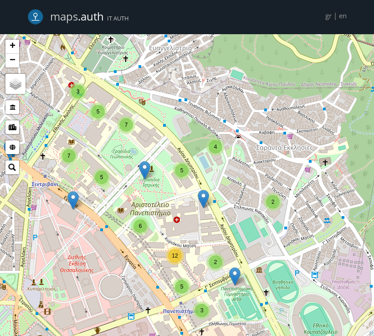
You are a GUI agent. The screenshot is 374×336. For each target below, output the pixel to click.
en (343, 15)
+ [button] (12, 46)
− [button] (12, 60)
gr (328, 15)
